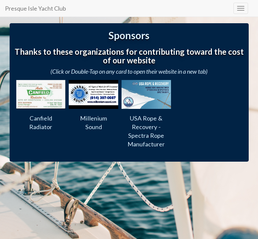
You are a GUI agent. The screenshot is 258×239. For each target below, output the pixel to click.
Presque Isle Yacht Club (35, 8)
